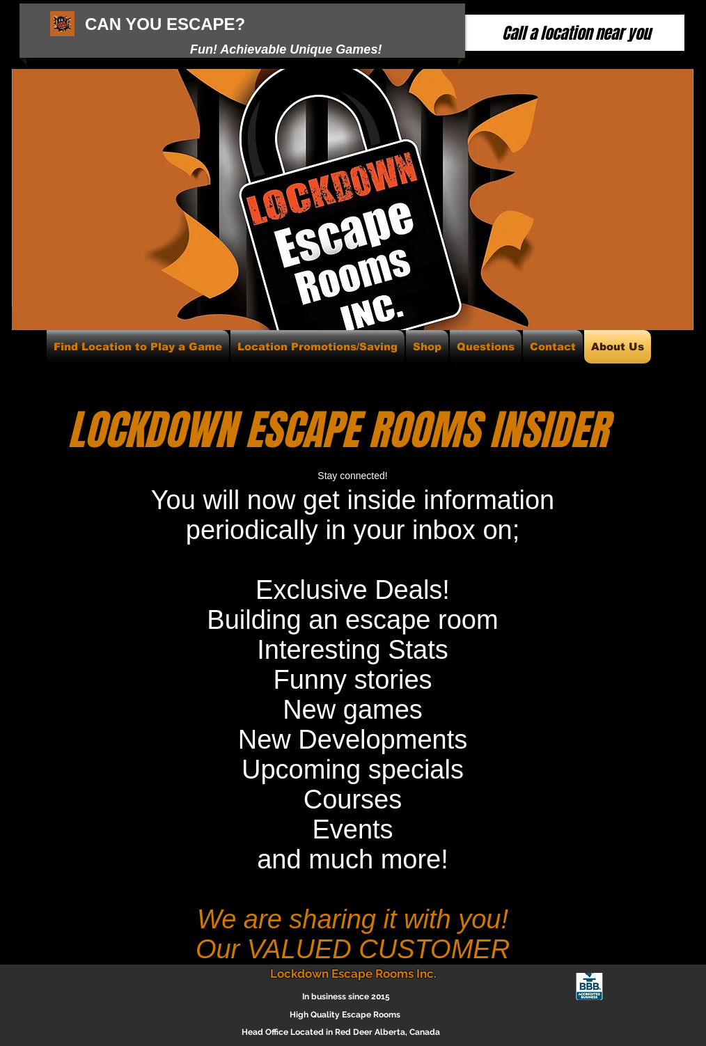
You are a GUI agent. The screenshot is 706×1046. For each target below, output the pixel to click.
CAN (103, 24)
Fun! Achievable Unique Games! (286, 49)
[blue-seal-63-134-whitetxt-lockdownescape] (589, 986)
